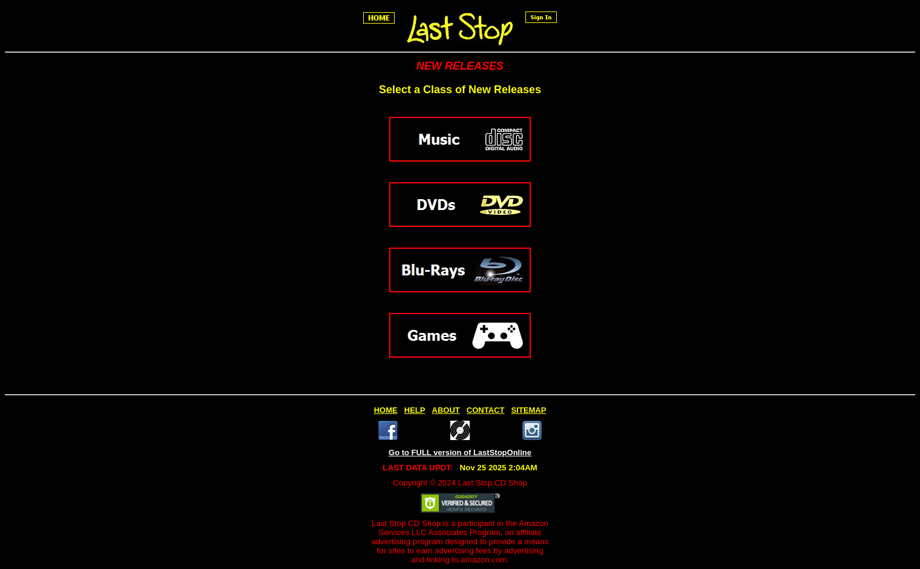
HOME (386, 410)
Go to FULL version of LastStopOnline (460, 452)
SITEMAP (529, 410)
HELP (415, 410)
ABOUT (446, 410)
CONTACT (486, 410)
